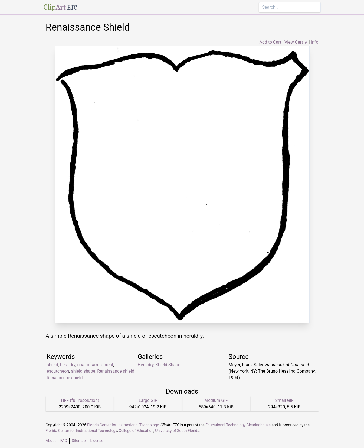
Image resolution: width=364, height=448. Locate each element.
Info (315, 42)
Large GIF (148, 400)
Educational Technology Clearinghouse (238, 425)
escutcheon (58, 371)
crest (108, 364)
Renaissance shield (115, 371)
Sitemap (79, 441)
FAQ (63, 441)
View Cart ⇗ (296, 42)
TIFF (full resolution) (79, 400)
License (96, 441)
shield (52, 364)
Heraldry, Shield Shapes (160, 364)
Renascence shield (65, 377)
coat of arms (89, 364)
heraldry (67, 364)
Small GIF (284, 400)
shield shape (83, 371)
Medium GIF (216, 400)
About (51, 441)
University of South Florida (177, 430)
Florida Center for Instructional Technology (123, 425)
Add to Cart (270, 42)
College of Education (136, 430)
